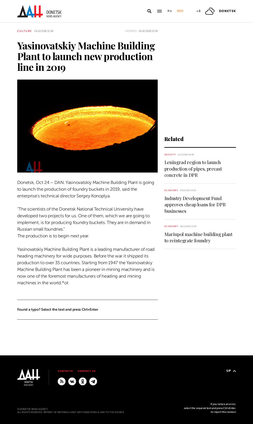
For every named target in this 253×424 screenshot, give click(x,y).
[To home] (39, 11)
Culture (24, 31)
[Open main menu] (159, 11)
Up (231, 370)
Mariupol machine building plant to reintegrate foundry (198, 237)
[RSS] (62, 381)
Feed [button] (180, 11)
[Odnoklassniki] (83, 381)
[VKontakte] (72, 381)
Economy (171, 190)
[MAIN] (93, 381)
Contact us (87, 371)
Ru (170, 11)
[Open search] (149, 11)
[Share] (9, 162)
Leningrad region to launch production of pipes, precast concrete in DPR (193, 168)
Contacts (65, 371)
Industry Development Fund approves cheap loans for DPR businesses (195, 204)
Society (170, 154)
